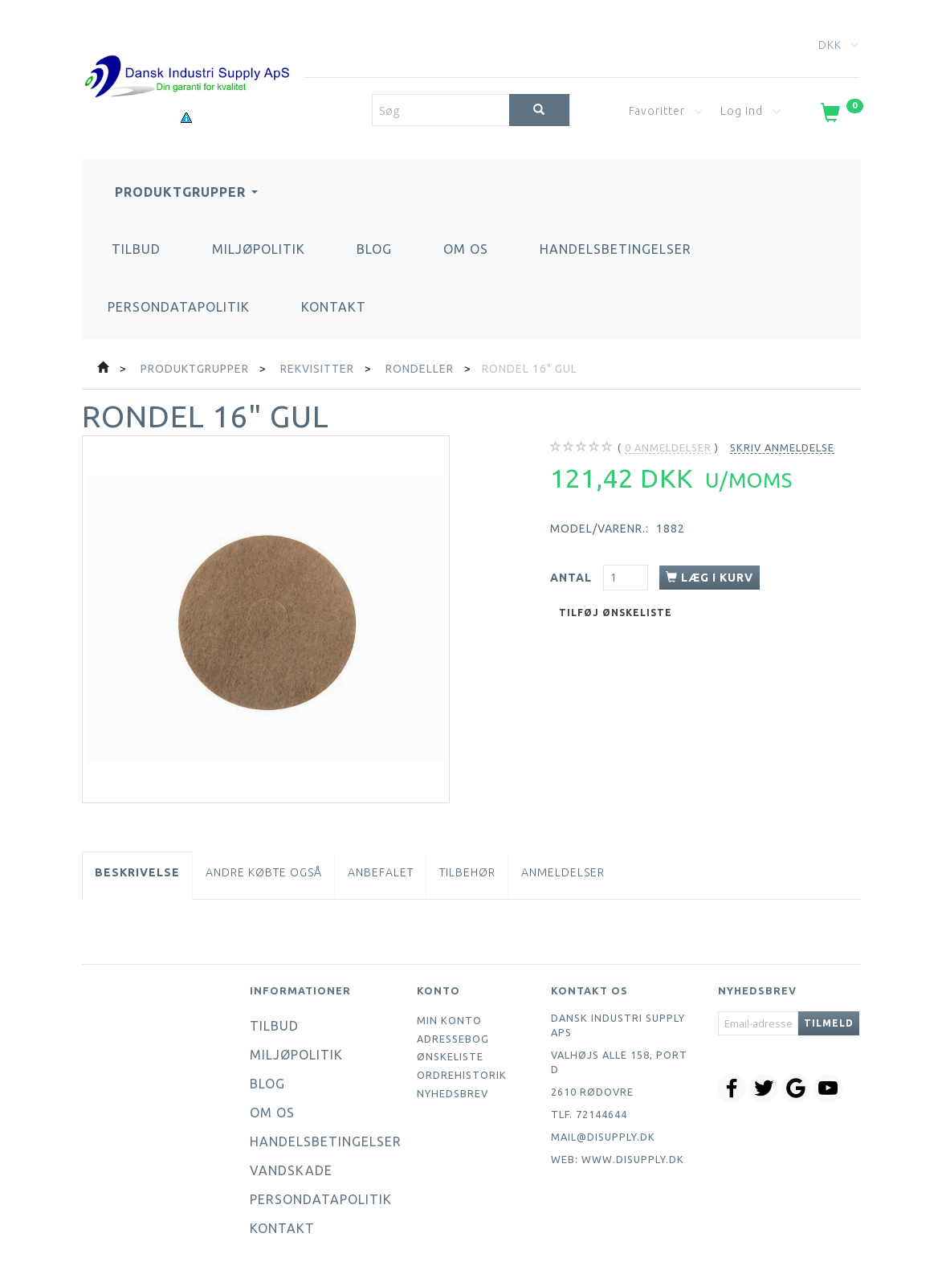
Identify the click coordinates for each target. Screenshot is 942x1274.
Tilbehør (467, 872)
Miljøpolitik (258, 249)
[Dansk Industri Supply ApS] (187, 52)
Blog (374, 249)
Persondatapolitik (179, 307)
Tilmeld (829, 1023)
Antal (572, 577)
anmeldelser (668, 448)
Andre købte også (264, 872)
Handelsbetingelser (615, 249)
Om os (465, 249)
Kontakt (333, 307)
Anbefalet (381, 872)
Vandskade (291, 1170)
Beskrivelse (137, 872)
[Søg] (539, 110)
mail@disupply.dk (603, 1136)
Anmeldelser (563, 872)
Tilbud (136, 249)
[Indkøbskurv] (840, 115)
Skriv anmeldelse (782, 447)
